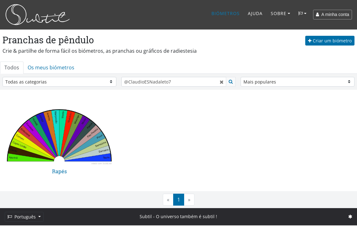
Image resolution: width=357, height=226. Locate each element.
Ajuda (255, 13)
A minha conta (332, 14)
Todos (11, 67)
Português (22, 217)
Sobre (278, 13)
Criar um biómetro (330, 41)
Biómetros (225, 13)
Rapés (59, 171)
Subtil (146, 216)
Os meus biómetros (51, 67)
